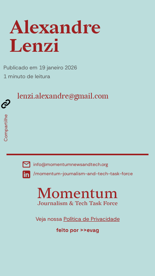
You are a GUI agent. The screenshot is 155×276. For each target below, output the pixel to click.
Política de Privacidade (92, 218)
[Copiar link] (5, 104)
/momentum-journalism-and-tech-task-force (78, 174)
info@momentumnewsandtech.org (65, 164)
